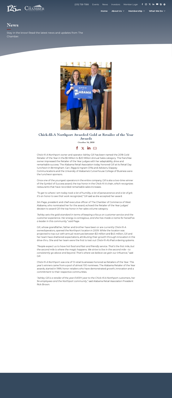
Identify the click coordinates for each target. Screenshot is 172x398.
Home (104, 11)
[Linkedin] (153, 4)
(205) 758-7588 (81, 4)
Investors (115, 4)
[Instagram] (146, 4)
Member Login (131, 4)
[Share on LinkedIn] (88, 148)
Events (95, 4)
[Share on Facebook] (77, 148)
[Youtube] (157, 4)
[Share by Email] (94, 149)
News (105, 4)
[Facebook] (142, 4)
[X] (150, 4)
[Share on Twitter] (83, 148)
